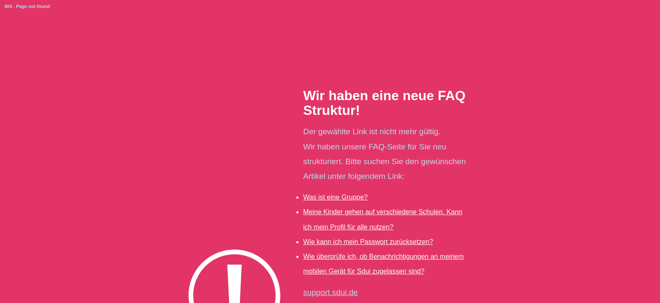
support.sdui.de (330, 292)
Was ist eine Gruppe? (335, 197)
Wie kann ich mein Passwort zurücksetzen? (368, 241)
